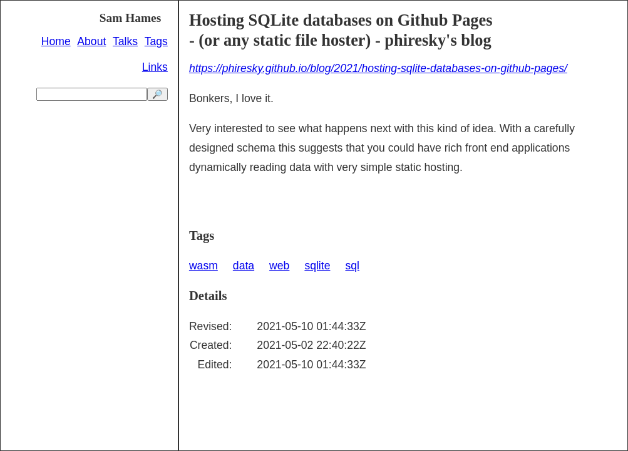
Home (56, 41)
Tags (156, 41)
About (91, 41)
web (279, 265)
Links (155, 67)
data (243, 265)
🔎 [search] (157, 94)
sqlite (317, 265)
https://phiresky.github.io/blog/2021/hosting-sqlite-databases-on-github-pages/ (378, 68)
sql (352, 265)
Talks (125, 41)
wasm (203, 265)
